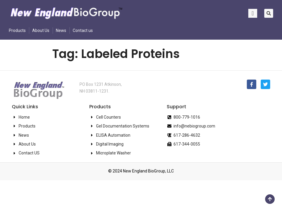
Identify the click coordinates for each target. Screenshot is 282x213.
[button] (268, 13)
